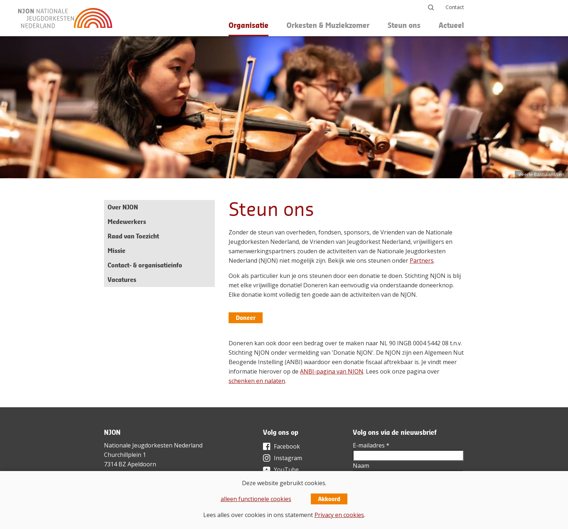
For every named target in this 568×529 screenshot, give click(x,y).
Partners (422, 260)
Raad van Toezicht (133, 236)
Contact (455, 7)
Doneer (245, 318)
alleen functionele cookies (256, 499)
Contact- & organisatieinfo (145, 265)
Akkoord (329, 499)
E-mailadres (371, 445)
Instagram (288, 458)
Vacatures (122, 279)
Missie (116, 250)
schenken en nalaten (257, 381)
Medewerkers (127, 221)
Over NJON (123, 207)
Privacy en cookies (339, 515)
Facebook (287, 446)
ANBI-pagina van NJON (331, 371)
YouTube (286, 470)
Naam (361, 466)
